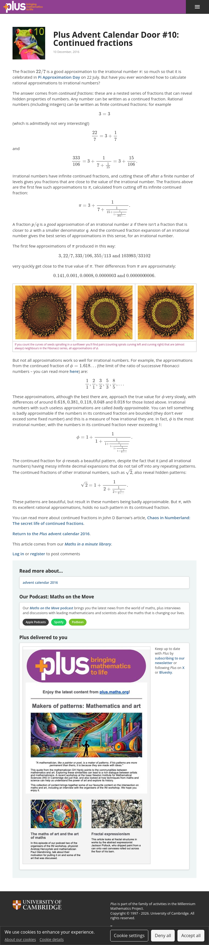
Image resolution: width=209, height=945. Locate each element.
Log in (18, 553)
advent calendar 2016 (40, 582)
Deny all (163, 935)
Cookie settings (129, 935)
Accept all (191, 935)
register (37, 553)
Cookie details (52, 939)
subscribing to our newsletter (170, 660)
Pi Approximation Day (59, 77)
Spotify (59, 622)
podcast (51, 608)
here (74, 371)
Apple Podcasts (36, 622)
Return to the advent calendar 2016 (51, 533)
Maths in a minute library (87, 544)
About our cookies (20, 939)
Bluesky (165, 672)
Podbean (78, 622)
